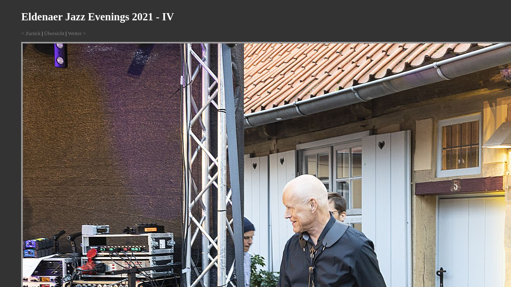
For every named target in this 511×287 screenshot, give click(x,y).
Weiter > (77, 33)
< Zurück (30, 33)
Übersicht (54, 33)
